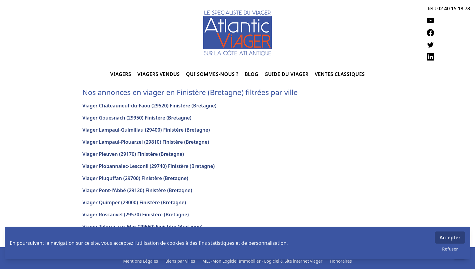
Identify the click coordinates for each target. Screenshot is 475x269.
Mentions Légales (140, 261)
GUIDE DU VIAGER (287, 74)
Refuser (450, 249)
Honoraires (341, 261)
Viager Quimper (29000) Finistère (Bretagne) (134, 202)
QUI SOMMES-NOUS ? (213, 74)
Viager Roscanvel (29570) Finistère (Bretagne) (135, 214)
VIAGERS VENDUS (159, 74)
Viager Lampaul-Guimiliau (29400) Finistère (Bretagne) (146, 129)
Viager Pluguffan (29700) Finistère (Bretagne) (135, 178)
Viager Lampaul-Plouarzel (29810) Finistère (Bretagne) (145, 142)
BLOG (252, 74)
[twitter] (448, 44)
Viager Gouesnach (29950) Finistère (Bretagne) (136, 117)
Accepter (450, 237)
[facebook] (448, 32)
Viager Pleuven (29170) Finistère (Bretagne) (133, 154)
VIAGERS (121, 74)
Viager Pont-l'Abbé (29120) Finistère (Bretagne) (137, 190)
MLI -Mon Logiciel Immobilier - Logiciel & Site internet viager (262, 261)
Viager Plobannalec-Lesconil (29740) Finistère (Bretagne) (148, 166)
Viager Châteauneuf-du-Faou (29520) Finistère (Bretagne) (149, 105)
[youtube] (448, 20)
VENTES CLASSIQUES (340, 74)
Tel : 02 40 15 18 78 (448, 8)
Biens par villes (180, 261)
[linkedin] (448, 57)
